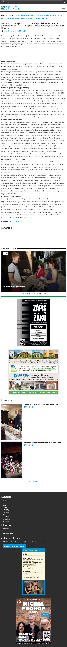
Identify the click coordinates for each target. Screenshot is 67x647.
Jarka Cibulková (9, 31)
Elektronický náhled (8, 533)
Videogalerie (6, 519)
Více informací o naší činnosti (14, 546)
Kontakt (5, 531)
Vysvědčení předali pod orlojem (14, 287)
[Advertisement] (33, 54)
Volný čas (5, 514)
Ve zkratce (6, 517)
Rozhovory (6, 510)
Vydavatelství (6, 528)
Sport (4, 505)
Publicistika (6, 512)
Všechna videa (33, 481)
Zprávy (10, 16)
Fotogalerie (6, 521)
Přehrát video (29, 407)
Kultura (5, 507)
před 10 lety (20, 31)
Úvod (3, 16)
